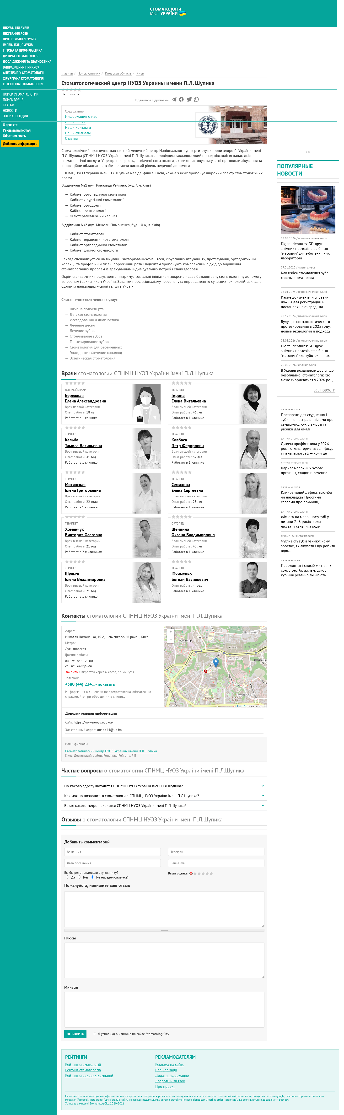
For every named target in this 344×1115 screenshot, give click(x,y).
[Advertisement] (164, 33)
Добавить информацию (21, 134)
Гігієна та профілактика (23, 43)
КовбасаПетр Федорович (188, 442)
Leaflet (243, 707)
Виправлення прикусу (21, 60)
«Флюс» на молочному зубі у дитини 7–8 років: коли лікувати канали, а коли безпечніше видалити (304, 523)
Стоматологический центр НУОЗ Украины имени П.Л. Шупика (111, 751)
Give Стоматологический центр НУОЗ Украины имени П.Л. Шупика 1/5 (195, 873)
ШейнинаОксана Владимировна (193, 531)
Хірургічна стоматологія (23, 72)
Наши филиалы (78, 132)
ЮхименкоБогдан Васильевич (190, 576)
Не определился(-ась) (112, 877)
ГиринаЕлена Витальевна (189, 398)
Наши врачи (75, 121)
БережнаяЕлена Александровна (85, 398)
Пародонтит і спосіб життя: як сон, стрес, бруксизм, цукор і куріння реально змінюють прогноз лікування (306, 572)
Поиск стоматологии (21, 87)
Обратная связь (15, 129)
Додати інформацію (172, 1075)
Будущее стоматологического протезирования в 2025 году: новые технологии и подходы (306, 326)
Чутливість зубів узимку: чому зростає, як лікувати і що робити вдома (308, 546)
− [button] (170, 639)
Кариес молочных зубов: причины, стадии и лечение (304, 470)
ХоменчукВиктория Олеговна (83, 531)
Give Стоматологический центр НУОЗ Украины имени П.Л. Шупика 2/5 (199, 873)
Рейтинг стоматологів (83, 1069)
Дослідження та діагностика (26, 54)
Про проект (165, 1086)
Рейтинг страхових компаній (89, 1075)
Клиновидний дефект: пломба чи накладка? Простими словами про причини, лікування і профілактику (306, 499)
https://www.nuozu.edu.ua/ (93, 722)
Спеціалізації (166, 1069)
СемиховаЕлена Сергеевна (187, 487)
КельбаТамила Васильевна (83, 442)
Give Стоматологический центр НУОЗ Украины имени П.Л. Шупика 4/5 (207, 873)
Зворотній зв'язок (170, 1080)
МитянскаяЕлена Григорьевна (83, 487)
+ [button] (170, 632)
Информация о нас (81, 116)
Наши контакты (78, 127)
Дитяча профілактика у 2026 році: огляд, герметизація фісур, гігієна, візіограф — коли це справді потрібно (307, 450)
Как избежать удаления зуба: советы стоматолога (305, 275)
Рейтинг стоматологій (83, 1064)
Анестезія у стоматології (23, 66)
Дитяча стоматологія (20, 49)
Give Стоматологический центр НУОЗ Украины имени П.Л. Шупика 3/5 (203, 873)
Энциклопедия (16, 109)
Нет (85, 877)
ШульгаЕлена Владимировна (85, 576)
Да (73, 877)
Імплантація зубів (18, 37)
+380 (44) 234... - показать (90, 684)
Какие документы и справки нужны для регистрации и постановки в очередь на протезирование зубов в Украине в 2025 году (304, 307)
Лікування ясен (16, 26)
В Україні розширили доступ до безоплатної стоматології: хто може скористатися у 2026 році (307, 375)
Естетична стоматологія (23, 77)
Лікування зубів (16, 20)
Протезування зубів (19, 31)
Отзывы (71, 138)
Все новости (324, 390)
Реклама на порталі (18, 124)
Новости (11, 104)
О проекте (11, 118)
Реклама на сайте (169, 1064)
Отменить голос (191, 873)
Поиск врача (14, 93)
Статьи (9, 98)
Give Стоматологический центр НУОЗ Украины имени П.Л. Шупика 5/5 (212, 873)
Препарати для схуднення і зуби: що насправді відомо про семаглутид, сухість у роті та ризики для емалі (307, 421)
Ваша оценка (178, 873)
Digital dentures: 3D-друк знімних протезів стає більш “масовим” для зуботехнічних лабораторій (305, 250)
